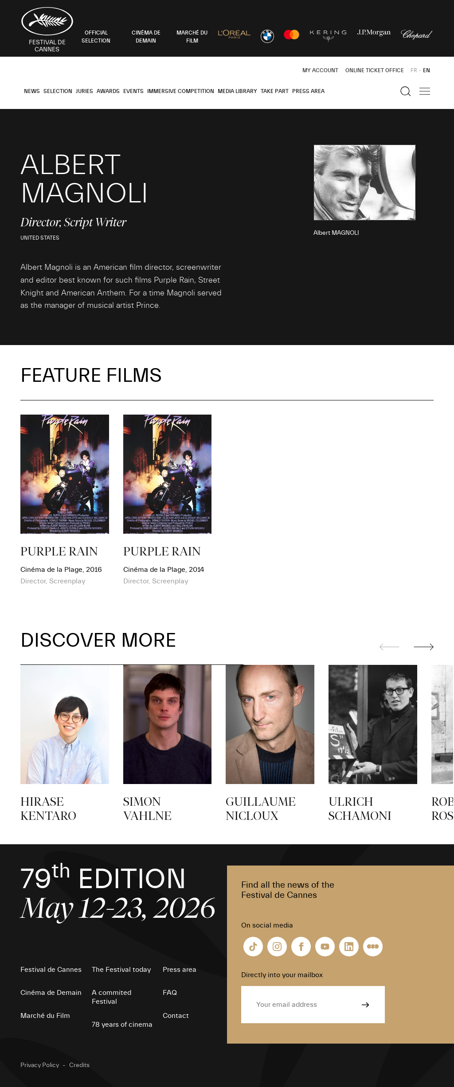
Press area (308, 91)
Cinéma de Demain (51, 993)
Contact (176, 1016)
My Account (320, 70)
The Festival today (121, 970)
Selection (57, 91)
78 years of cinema (122, 1025)
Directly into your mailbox (282, 975)
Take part (275, 91)
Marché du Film (45, 1016)
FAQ (170, 993)
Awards (108, 91)
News (32, 91)
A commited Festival (111, 997)
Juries (84, 91)
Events (133, 91)
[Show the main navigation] (424, 91)
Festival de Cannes (51, 970)
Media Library (237, 91)
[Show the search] (406, 91)
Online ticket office (374, 70)
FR (414, 70)
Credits (79, 1065)
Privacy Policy (39, 1065)
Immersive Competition (180, 91)
